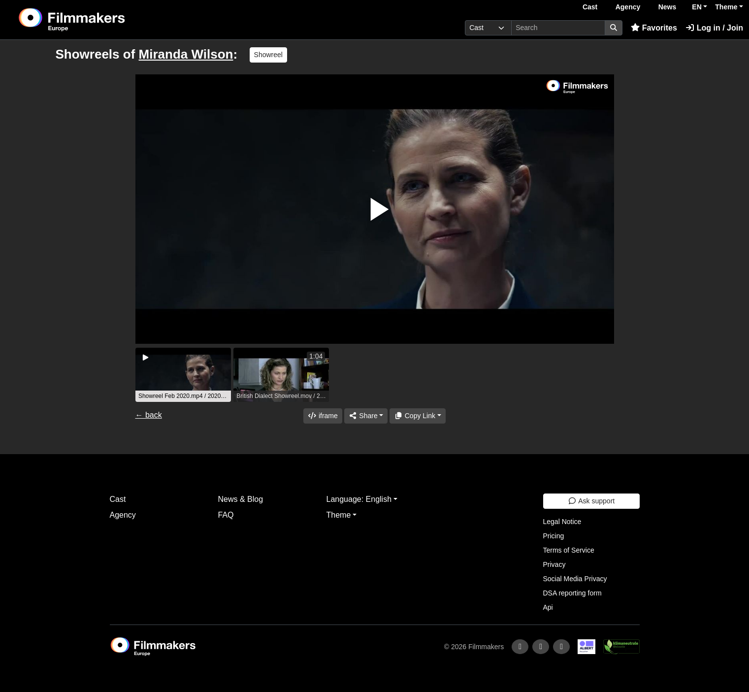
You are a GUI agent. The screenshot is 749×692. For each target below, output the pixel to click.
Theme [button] (726, 7)
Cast (590, 7)
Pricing (553, 536)
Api (548, 607)
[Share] (366, 416)
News (667, 7)
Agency (628, 7)
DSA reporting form (572, 593)
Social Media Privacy (575, 579)
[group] (183, 375)
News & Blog (240, 499)
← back (148, 415)
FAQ (226, 515)
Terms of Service (568, 550)
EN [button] (696, 7)
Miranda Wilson (186, 54)
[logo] (96, 19)
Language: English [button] (359, 499)
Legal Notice (562, 522)
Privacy (554, 564)
